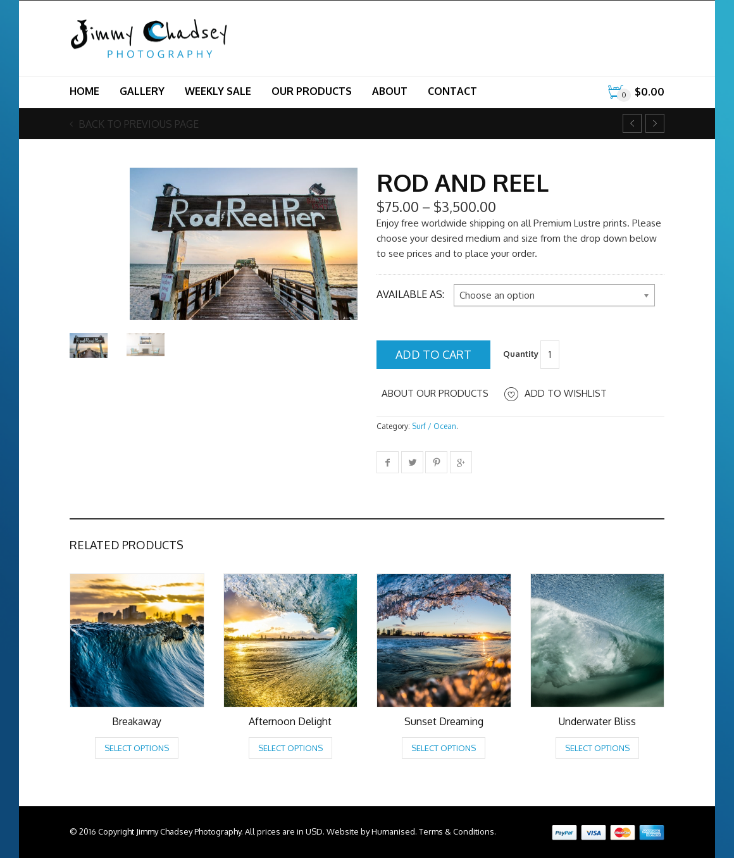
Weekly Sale (218, 91)
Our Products (311, 91)
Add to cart (433, 354)
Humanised (393, 831)
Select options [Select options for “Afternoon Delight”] (290, 748)
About (389, 91)
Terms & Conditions (456, 831)
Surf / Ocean (434, 426)
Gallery (142, 91)
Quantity (520, 354)
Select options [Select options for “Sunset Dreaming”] (443, 748)
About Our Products (435, 393)
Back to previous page (137, 124)
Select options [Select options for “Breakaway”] (136, 748)
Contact (452, 91)
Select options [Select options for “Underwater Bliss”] (597, 748)
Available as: (410, 294)
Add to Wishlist (566, 393)
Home (84, 91)
